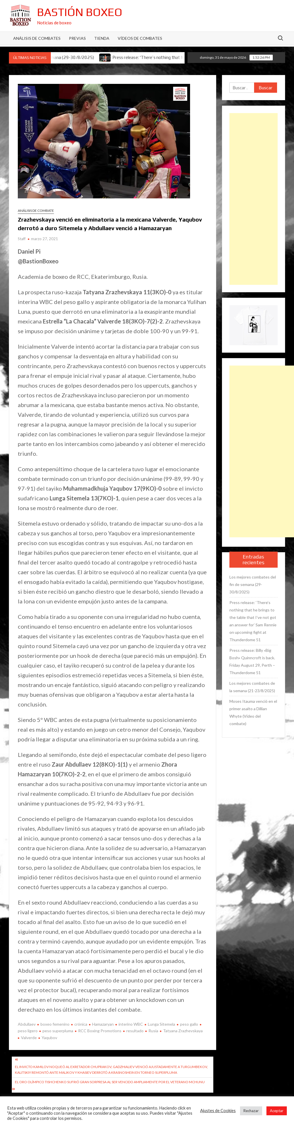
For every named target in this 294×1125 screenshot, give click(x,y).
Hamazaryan (103, 1024)
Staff (22, 238)
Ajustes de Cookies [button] (218, 1110)
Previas (77, 38)
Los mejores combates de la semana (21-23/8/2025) (252, 687)
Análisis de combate (36, 210)
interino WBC (131, 1024)
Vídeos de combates (140, 38)
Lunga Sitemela (161, 1024)
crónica (80, 1024)
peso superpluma (57, 1030)
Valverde (29, 1037)
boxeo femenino (54, 1024)
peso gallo (189, 1024)
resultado (135, 1030)
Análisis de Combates (37, 38)
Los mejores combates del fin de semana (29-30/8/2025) (252, 584)
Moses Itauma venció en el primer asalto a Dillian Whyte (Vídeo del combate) (253, 712)
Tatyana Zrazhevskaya (183, 1030)
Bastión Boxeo (79, 12)
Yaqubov (49, 1037)
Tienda (101, 38)
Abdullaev (27, 1024)
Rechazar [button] (251, 1110)
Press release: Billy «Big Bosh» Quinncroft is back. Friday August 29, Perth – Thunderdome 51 (252, 661)
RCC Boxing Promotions (99, 1030)
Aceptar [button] (276, 1110)
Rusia (153, 1030)
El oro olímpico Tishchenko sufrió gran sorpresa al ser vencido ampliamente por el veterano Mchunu (110, 1082)
